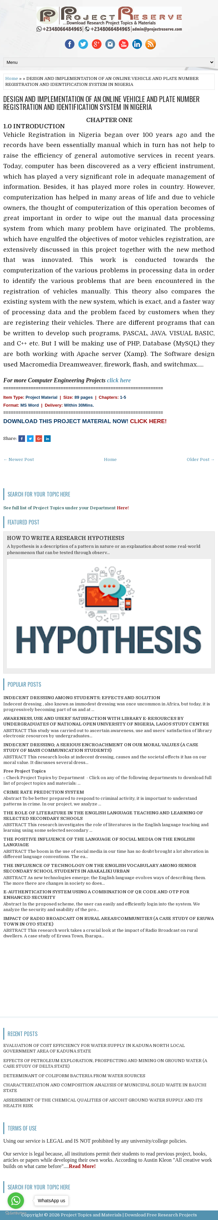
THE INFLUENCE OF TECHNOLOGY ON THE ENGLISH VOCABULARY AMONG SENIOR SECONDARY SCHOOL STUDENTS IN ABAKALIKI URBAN (99, 868)
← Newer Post (18, 459)
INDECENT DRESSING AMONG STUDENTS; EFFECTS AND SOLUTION (81, 697)
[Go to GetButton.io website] (15, 1213)
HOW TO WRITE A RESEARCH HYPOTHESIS (65, 538)
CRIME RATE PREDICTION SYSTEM (43, 792)
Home (11, 78)
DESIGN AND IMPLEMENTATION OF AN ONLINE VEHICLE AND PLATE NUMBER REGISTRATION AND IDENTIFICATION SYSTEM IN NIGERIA (101, 103)
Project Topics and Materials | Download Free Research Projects (129, 1214)
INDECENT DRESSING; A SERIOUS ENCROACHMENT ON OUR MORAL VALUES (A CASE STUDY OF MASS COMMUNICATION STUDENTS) (100, 747)
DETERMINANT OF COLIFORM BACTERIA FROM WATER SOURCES (74, 1075)
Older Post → (201, 459)
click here (119, 380)
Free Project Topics (24, 771)
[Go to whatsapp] (16, 1200)
